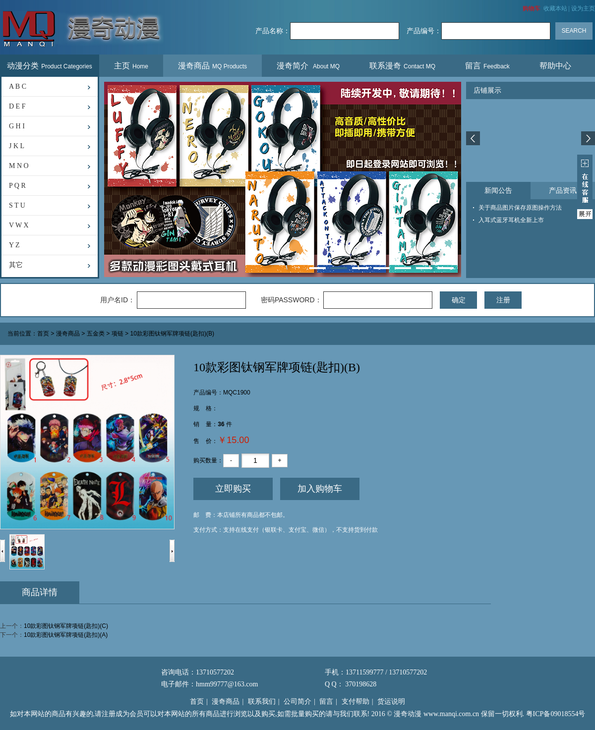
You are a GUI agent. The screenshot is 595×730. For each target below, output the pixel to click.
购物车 (531, 8)
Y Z (14, 245)
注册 (503, 300)
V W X (19, 225)
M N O (19, 165)
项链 (117, 334)
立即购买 (233, 489)
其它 (16, 265)
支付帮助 (355, 701)
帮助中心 (556, 65)
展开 (585, 187)
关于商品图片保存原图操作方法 (520, 207)
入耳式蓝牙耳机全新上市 (511, 220)
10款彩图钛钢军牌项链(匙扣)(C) (66, 625)
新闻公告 (498, 190)
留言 (487, 65)
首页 (43, 334)
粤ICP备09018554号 (556, 714)
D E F (17, 106)
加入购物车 (320, 489)
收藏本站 (555, 8)
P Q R (17, 185)
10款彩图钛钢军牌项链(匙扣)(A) (66, 634)
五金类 (96, 334)
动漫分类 (49, 65)
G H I (17, 126)
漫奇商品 (212, 65)
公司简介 (297, 701)
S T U (17, 205)
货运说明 (391, 701)
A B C (17, 86)
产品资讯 (563, 190)
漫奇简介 (308, 65)
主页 (131, 65)
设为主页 (583, 8)
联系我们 (262, 701)
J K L (16, 146)
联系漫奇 (402, 65)
